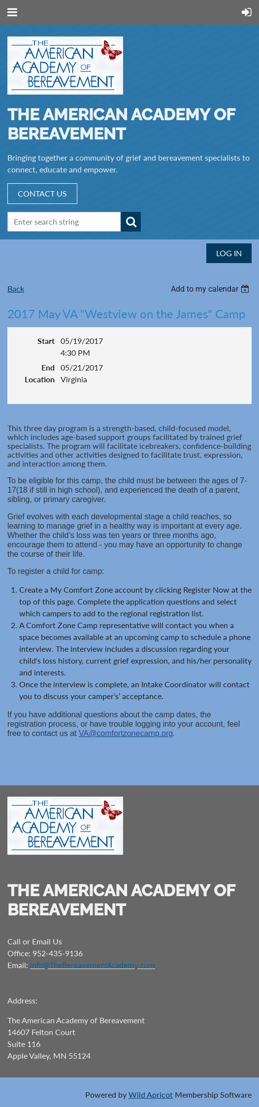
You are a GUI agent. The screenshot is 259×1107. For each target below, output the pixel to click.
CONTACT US (42, 193)
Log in (229, 253)
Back (15, 288)
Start (46, 340)
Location (40, 379)
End (48, 367)
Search (131, 222)
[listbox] (211, 289)
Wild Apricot (151, 1094)
